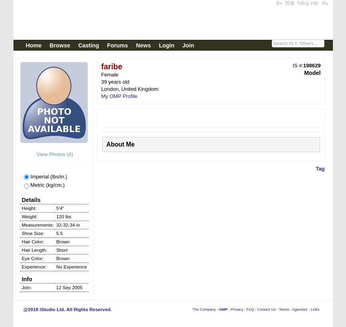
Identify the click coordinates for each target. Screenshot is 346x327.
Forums (117, 45)
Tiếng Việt (307, 3)
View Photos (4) (54, 154)
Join (188, 45)
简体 (290, 3)
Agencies (299, 309)
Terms (284, 309)
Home (34, 45)
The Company (204, 309)
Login (166, 45)
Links (315, 309)
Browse (59, 45)
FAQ (250, 309)
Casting (88, 45)
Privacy (237, 309)
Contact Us (266, 309)
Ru (325, 3)
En (279, 3)
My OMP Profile (119, 96)
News (143, 45)
